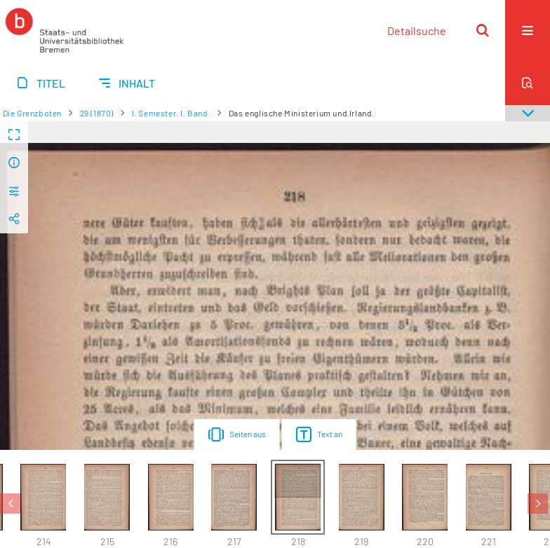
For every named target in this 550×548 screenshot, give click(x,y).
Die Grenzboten (32, 113)
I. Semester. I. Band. (171, 113)
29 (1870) (97, 113)
